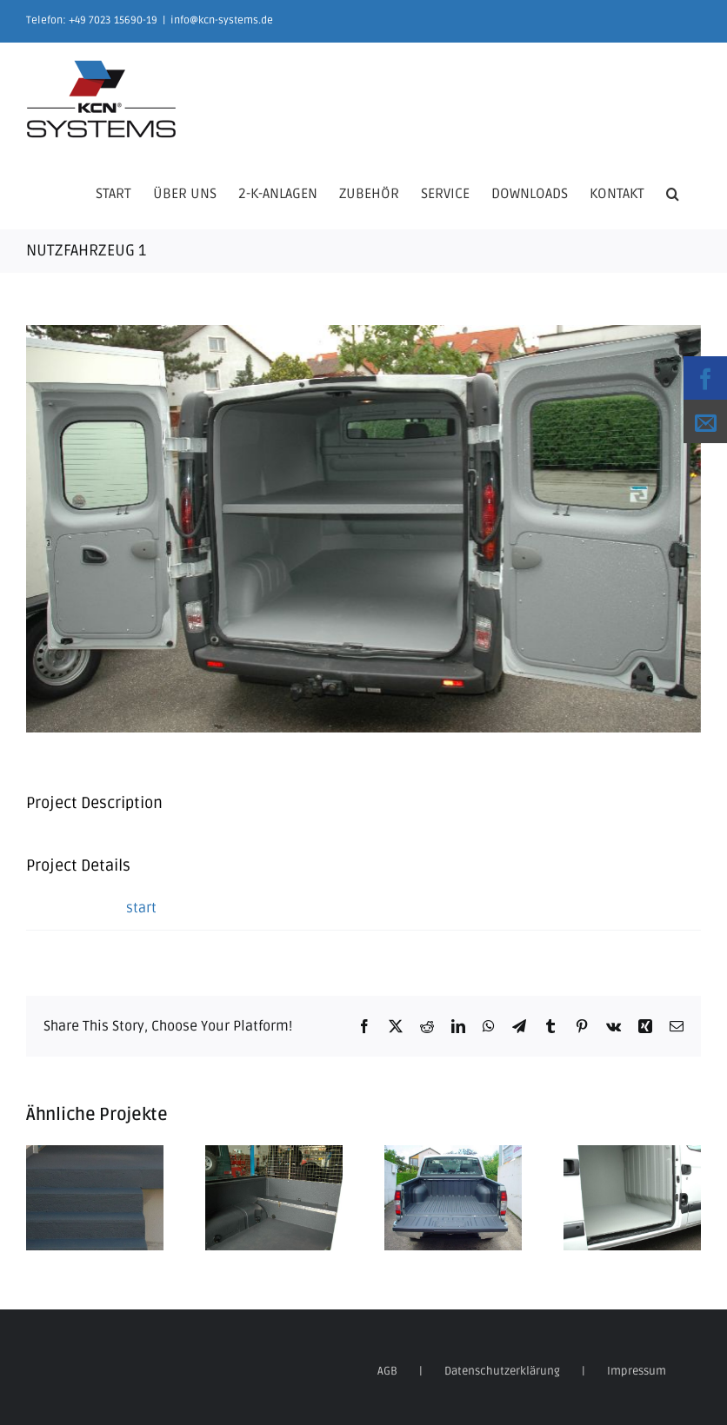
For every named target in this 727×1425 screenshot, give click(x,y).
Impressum (636, 1371)
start (141, 908)
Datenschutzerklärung (502, 1371)
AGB (387, 1371)
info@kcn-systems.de (221, 20)
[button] (672, 192)
